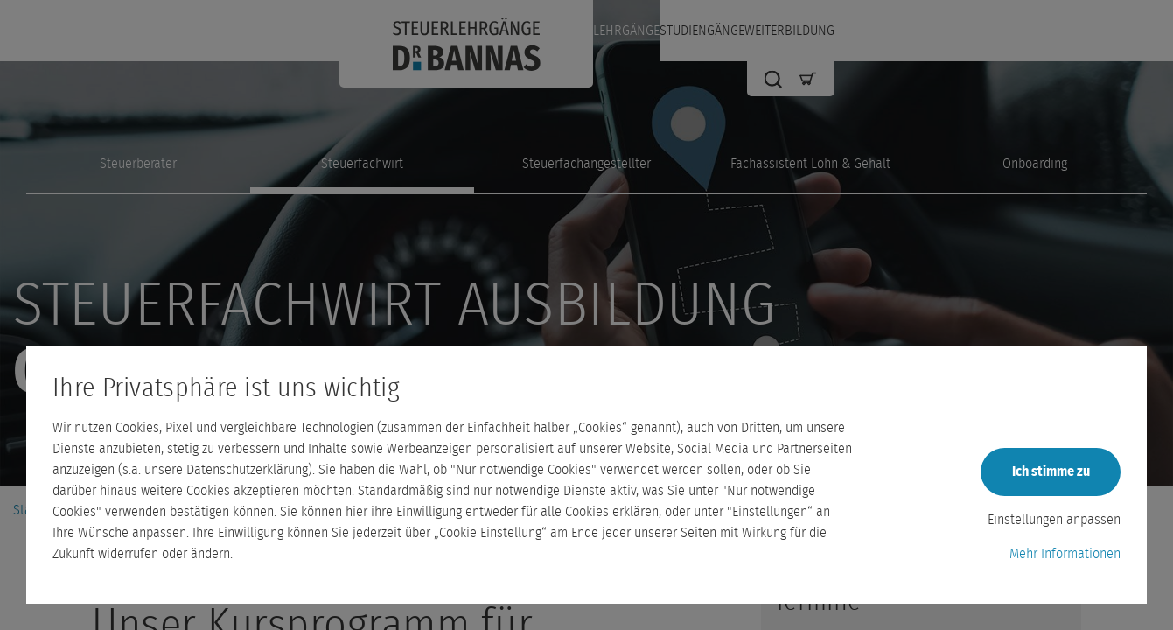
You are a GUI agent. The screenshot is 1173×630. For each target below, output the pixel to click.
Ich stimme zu (1051, 472)
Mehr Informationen (1065, 554)
